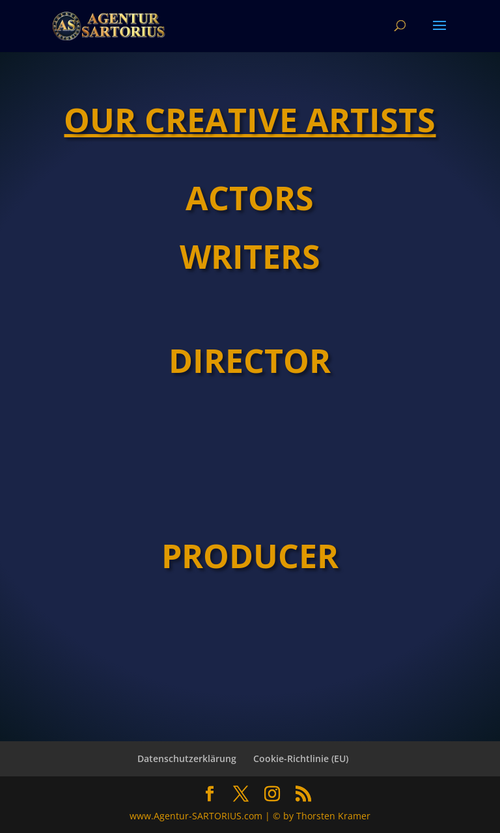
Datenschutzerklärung (186, 758)
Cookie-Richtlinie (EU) (300, 758)
